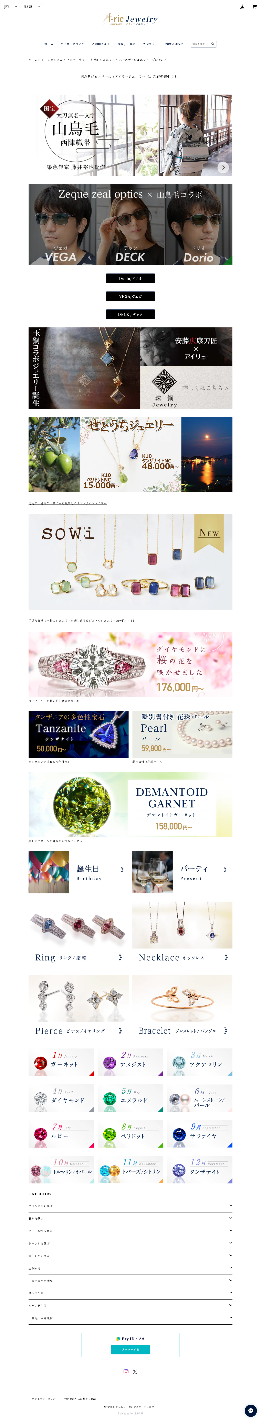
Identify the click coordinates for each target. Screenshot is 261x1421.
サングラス (36, 1293)
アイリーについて (72, 44)
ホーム (48, 44)
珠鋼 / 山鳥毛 (126, 44)
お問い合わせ (174, 44)
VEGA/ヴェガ (130, 297)
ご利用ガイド (101, 44)
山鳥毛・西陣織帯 (41, 1318)
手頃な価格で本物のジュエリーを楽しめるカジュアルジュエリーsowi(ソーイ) (81, 621)
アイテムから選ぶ (40, 1231)
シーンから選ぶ (52, 60)
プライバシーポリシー (45, 1398)
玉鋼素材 (35, 1268)
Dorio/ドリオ (130, 279)
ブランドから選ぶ (41, 1206)
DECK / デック (130, 315)
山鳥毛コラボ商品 (41, 1281)
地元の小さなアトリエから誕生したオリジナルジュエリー (68, 503)
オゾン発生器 (38, 1306)
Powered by (131, 1413)
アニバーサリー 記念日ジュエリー (91, 60)
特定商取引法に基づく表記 (80, 1398)
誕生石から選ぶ (39, 1256)
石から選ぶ (36, 1218)
